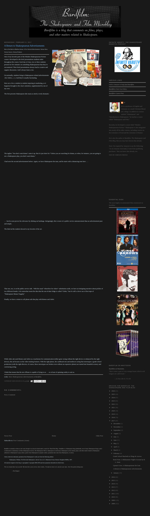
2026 (113, 391)
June (115, 440)
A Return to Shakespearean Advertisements (127, 469)
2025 (113, 394)
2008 (113, 504)
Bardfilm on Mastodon (116, 369)
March (116, 450)
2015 (113, 480)
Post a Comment (9, 395)
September (117, 430)
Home (54, 436)
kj (124, 102)
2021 (113, 407)
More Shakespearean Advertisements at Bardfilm (25, 377)
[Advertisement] (53, 415)
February (117, 453)
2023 (113, 401)
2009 (113, 500)
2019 (113, 414)
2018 (113, 417)
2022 (113, 404)
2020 (113, 411)
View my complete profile (118, 155)
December (117, 423)
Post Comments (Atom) (21, 440)
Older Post (99, 436)
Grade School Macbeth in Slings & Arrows (127, 456)
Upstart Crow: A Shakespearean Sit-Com (126, 465)
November (117, 427)
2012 (113, 490)
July (115, 437)
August (116, 433)
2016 (113, 477)
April (115, 447)
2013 (113, 487)
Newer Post (8, 436)
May (115, 443)
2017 (113, 421)
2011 (113, 494)
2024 (113, 398)
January (116, 473)
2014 (113, 484)
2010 (113, 497)
